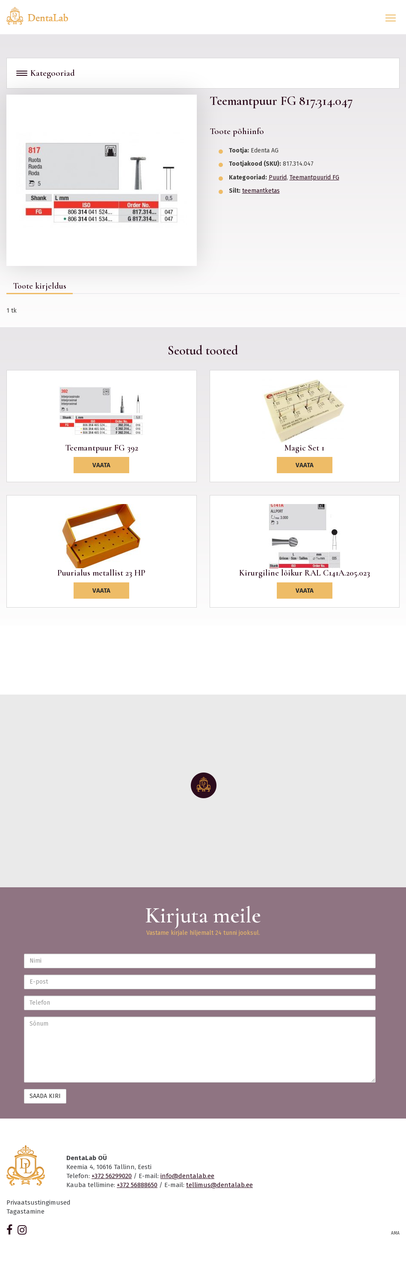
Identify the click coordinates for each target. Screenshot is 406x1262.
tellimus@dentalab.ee (219, 1185)
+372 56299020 (112, 1176)
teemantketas (261, 190)
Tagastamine (25, 1211)
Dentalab (42, 16)
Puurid (278, 177)
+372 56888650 (137, 1185)
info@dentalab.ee (187, 1176)
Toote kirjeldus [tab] (39, 286)
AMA (395, 1233)
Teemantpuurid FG (314, 177)
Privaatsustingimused (38, 1202)
